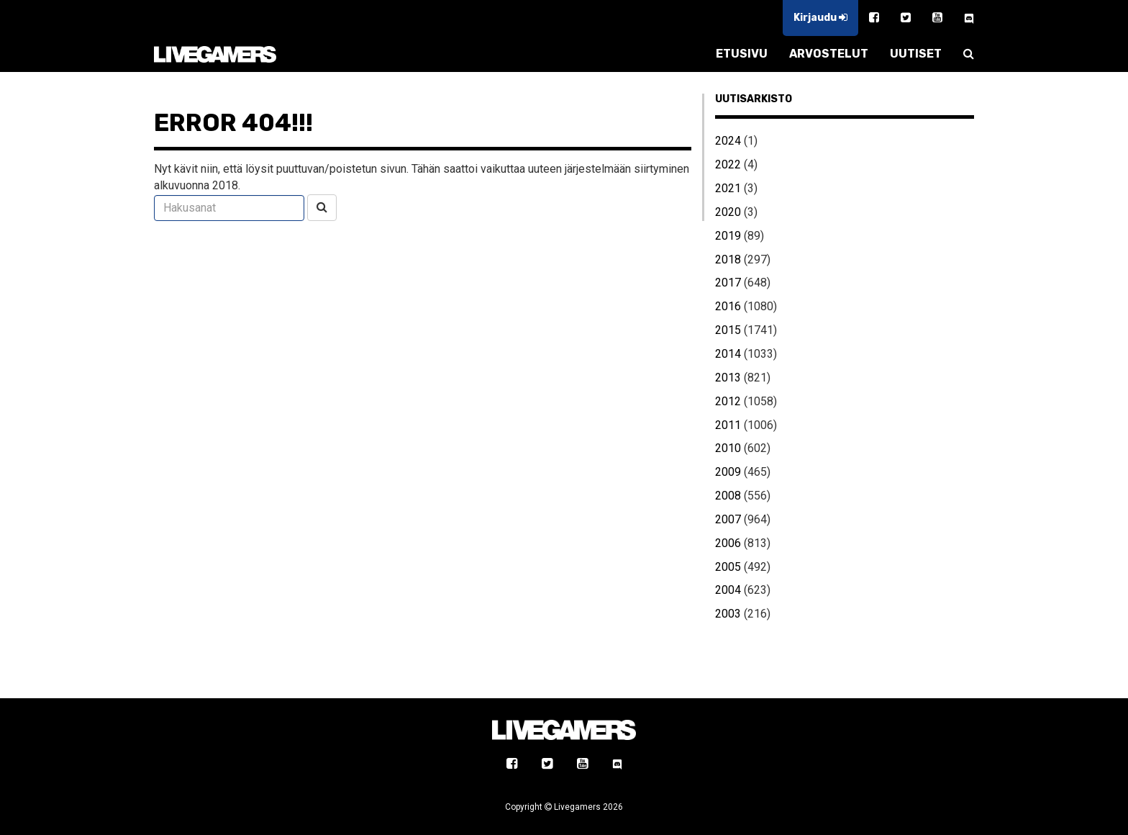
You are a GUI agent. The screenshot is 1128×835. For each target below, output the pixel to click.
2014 (728, 354)
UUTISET (916, 53)
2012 (728, 401)
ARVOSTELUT (828, 53)
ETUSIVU (742, 53)
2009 (728, 472)
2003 (728, 613)
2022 (728, 164)
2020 (728, 212)
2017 (728, 282)
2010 (728, 448)
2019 (728, 236)
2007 (728, 519)
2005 (728, 567)
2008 (728, 495)
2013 (728, 377)
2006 (728, 543)
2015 (728, 330)
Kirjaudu (820, 18)
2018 (728, 259)
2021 (728, 188)
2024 (728, 141)
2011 (728, 425)
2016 (728, 306)
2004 (728, 590)
